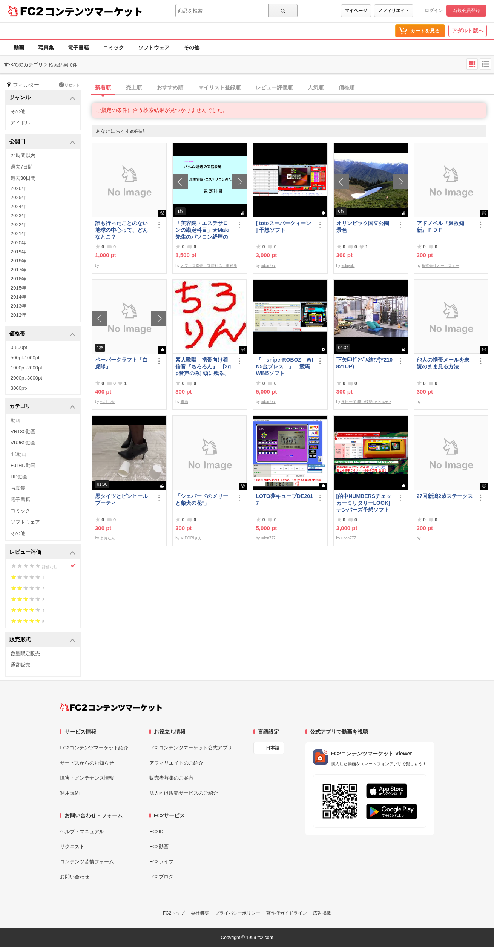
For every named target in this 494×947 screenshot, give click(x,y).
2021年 (18, 233)
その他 (191, 47)
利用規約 (70, 793)
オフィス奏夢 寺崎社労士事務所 (209, 266)
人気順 (316, 87)
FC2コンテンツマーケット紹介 (94, 748)
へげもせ (107, 402)
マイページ (356, 10)
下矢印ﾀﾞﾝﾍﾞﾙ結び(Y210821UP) (364, 363)
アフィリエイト (394, 10)
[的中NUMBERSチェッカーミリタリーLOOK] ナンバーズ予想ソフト (365, 503)
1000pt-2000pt (26, 368)
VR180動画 (23, 431)
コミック (113, 47)
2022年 (18, 224)
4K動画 (18, 454)
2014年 (18, 297)
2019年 (18, 251)
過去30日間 (23, 178)
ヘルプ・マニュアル (82, 831)
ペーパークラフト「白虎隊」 (121, 363)
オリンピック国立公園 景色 (365, 226)
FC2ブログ (161, 877)
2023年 (18, 215)
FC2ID (156, 831)
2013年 (18, 306)
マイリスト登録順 (219, 87)
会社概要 (200, 913)
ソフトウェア (154, 47)
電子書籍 (78, 47)
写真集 (46, 47)
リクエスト (72, 846)
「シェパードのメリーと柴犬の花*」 (201, 499)
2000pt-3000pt (26, 378)
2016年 (18, 279)
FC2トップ (174, 913)
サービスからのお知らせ (87, 763)
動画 (19, 47)
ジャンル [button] (42, 97)
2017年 (18, 270)
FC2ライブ (161, 861)
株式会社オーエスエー (440, 266)
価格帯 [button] (42, 334)
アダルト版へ (467, 31)
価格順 (346, 87)
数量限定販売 (25, 653)
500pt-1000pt (25, 357)
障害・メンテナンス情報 (87, 778)
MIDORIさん (191, 538)
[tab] (293, 87)
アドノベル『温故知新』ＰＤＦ (440, 226)
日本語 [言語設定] (272, 748)
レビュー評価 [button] (42, 552)
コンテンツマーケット (94, 11)
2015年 (18, 288)
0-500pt (19, 347)
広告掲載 (322, 913)
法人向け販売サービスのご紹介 (183, 793)
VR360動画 (23, 443)
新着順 (103, 87)
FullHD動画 (23, 465)
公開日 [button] (42, 142)
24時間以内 (23, 155)
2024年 (18, 206)
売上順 (134, 87)
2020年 (18, 242)
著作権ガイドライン (286, 913)
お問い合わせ (74, 877)
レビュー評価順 (274, 87)
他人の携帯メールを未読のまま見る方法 (443, 363)
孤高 (184, 402)
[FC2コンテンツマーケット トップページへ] (111, 707)
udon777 (268, 266)
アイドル (20, 123)
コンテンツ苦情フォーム (87, 861)
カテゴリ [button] (42, 406)
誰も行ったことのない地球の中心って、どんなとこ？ (121, 230)
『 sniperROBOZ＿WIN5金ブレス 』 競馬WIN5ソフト (284, 366)
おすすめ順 (170, 87)
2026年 (18, 188)
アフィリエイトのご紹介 (176, 763)
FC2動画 (159, 846)
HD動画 (19, 477)
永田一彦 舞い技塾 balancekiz (366, 402)
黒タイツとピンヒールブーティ (121, 499)
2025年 (18, 197)
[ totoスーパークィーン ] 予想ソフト (283, 226)
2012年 (18, 315)
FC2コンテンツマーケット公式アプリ (190, 748)
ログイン (434, 10)
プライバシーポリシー (237, 913)
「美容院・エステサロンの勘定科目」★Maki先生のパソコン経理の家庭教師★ (202, 230)
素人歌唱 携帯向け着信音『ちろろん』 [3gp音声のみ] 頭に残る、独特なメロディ (203, 367)
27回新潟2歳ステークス (445, 496)
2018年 (18, 261)
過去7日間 (22, 167)
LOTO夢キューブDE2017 (284, 499)
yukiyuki (348, 266)
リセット (69, 84)
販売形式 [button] (42, 640)
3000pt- (19, 388)
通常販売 (20, 665)
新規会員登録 (466, 10)
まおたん (107, 538)
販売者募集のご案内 (171, 778)
